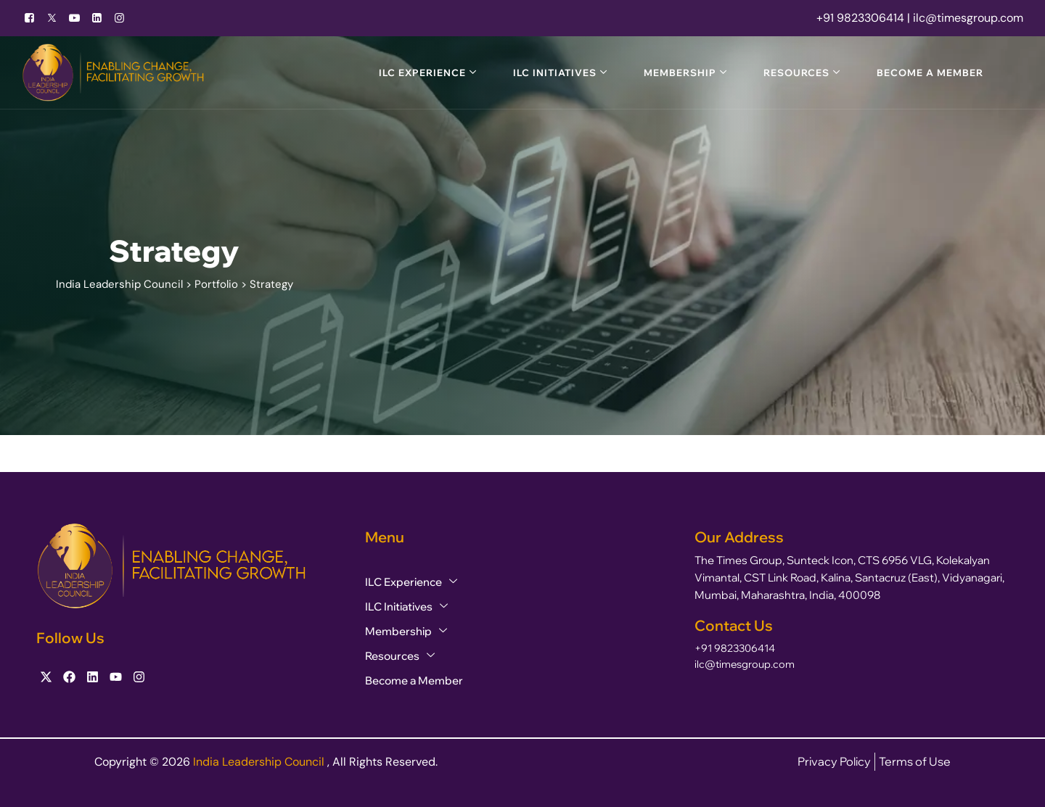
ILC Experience (422, 72)
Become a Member (930, 72)
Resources (796, 72)
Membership (680, 72)
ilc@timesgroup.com (744, 664)
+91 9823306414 (734, 648)
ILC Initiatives (555, 72)
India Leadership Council (260, 761)
